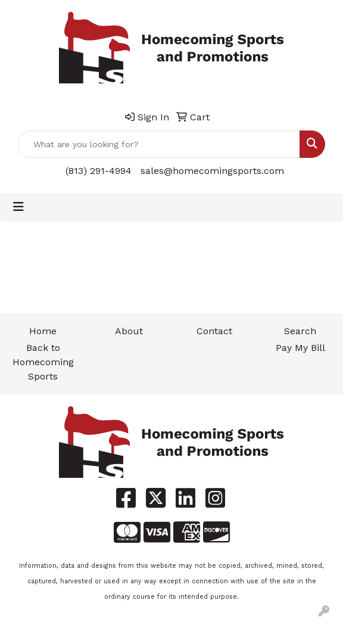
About (129, 331)
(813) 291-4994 (99, 170)
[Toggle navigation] (18, 206)
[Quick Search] (159, 144)
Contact (214, 331)
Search (300, 331)
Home (43, 331)
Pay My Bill (300, 347)
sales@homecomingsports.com (212, 170)
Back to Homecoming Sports (43, 362)
